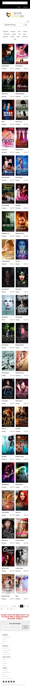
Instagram (4, 663)
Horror (19, 31)
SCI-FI (3, 319)
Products (4, 639)
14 (28, 606)
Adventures (5, 36)
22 (11, 609)
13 (25, 606)
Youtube (4, 665)
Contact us (4, 641)
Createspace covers (7, 650)
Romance (13, 31)
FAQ (3, 674)
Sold (15, 39)
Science (12, 36)
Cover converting (6, 654)
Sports (18, 36)
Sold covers (5, 670)
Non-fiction (24, 36)
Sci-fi (19, 34)
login (19, 7)
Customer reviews (6, 637)
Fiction (24, 34)
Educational (7, 34)
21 (7, 609)
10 (15, 606)
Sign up (25, 7)
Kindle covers (5, 652)
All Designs (5, 31)
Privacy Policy (5, 676)
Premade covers (6, 648)
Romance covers (6, 672)
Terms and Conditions (7, 678)
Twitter (3, 661)
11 (18, 606)
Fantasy (14, 34)
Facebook (4, 659)
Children (25, 31)
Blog (3, 643)
